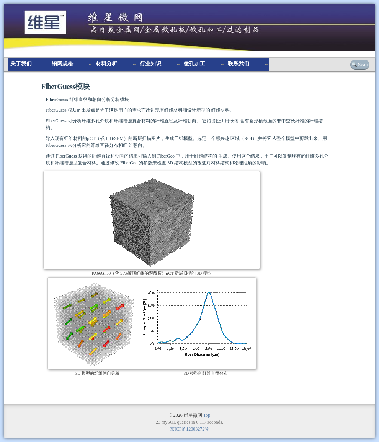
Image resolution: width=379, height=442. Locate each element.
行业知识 (150, 64)
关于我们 (21, 64)
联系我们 (238, 64)
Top (207, 415)
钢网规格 (62, 64)
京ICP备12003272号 (189, 429)
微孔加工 (194, 64)
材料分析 (106, 64)
